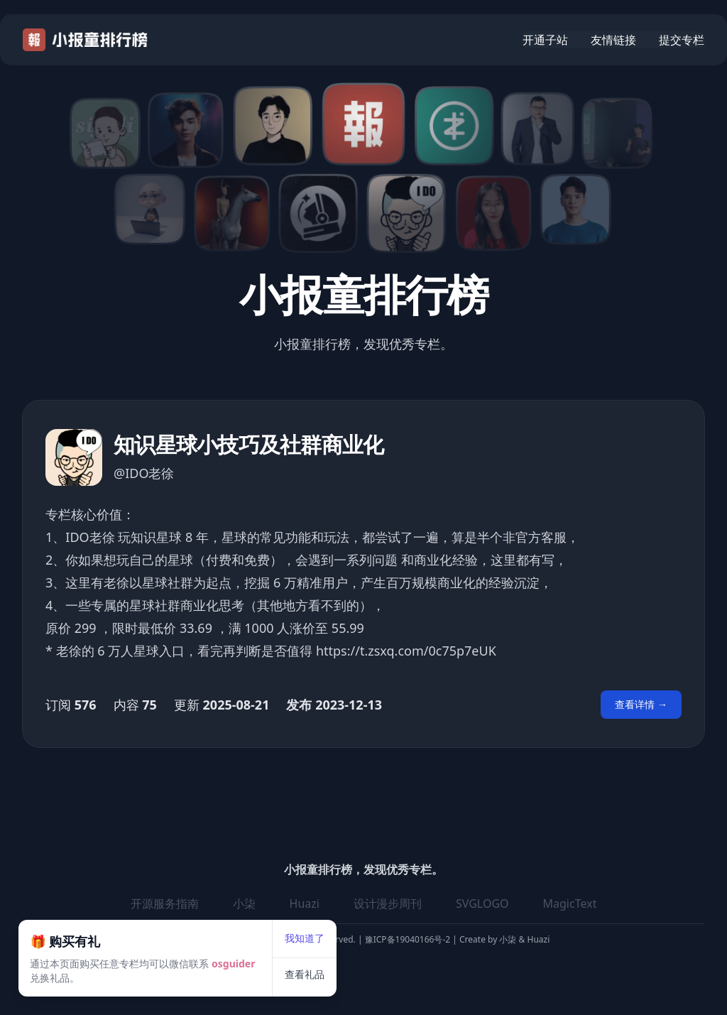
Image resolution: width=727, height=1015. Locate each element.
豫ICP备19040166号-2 (408, 939)
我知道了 (343, 900)
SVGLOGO (482, 903)
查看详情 (641, 704)
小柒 (508, 939)
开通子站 (545, 40)
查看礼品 (343, 936)
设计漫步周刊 (388, 903)
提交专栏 (681, 40)
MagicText (570, 903)
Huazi (537, 939)
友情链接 (613, 40)
